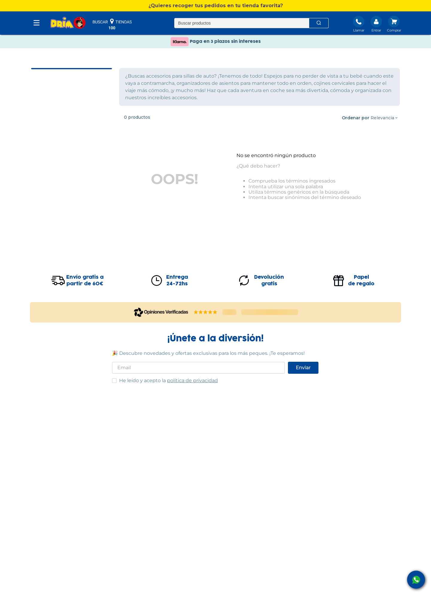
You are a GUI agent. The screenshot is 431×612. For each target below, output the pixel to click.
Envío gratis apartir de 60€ (85, 280)
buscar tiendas (112, 24)
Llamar (358, 30)
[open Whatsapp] (416, 580)
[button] (215, 5)
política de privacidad (192, 380)
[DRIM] (68, 23)
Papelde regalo (361, 280)
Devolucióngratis (269, 280)
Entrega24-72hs (177, 280)
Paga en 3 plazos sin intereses (216, 47)
